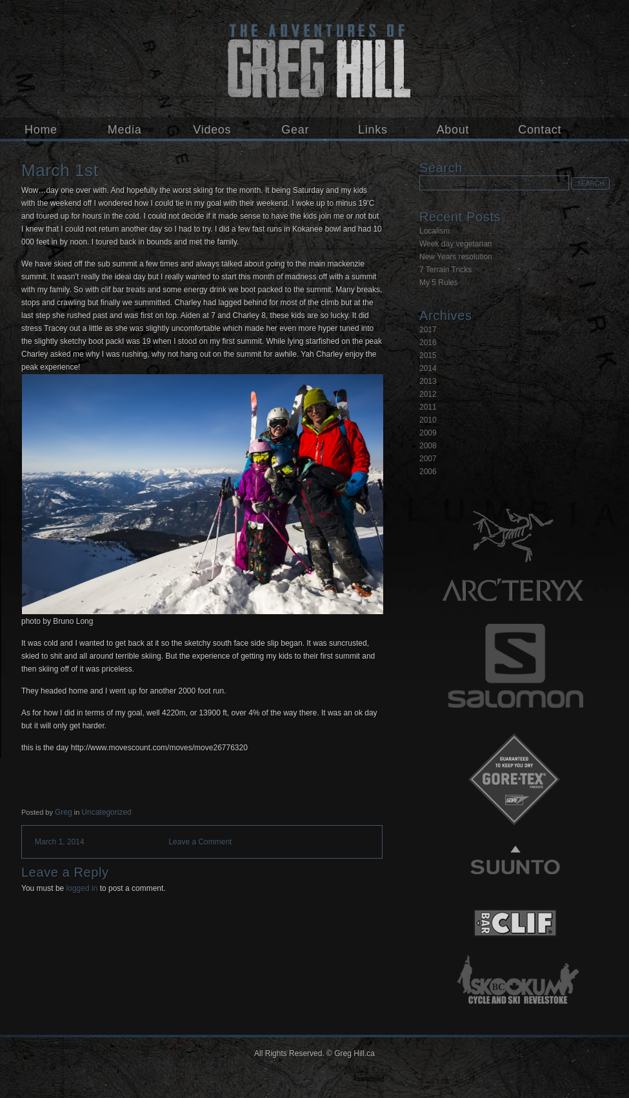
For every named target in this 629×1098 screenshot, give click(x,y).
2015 (428, 355)
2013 (428, 381)
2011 (428, 407)
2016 (428, 342)
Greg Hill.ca (314, 58)
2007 (428, 458)
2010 (428, 419)
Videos (212, 129)
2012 (428, 394)
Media (125, 129)
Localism (434, 230)
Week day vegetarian (455, 243)
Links (373, 129)
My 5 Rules (438, 282)
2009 (428, 432)
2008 (428, 445)
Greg (63, 812)
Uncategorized (106, 812)
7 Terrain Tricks (445, 269)
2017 (428, 329)
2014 (428, 368)
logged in (82, 888)
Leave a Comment (200, 841)
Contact (539, 129)
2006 (428, 471)
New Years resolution (455, 256)
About (453, 129)
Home (41, 129)
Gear (295, 129)
